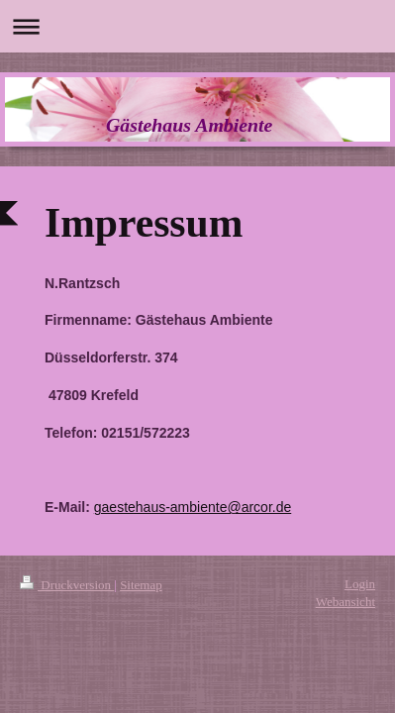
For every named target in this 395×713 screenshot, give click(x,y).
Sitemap (141, 584)
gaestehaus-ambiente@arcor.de (192, 507)
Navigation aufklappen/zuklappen (197, 26)
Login (360, 583)
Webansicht (345, 601)
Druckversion (67, 584)
